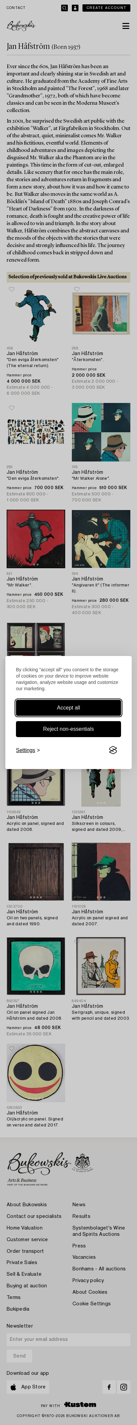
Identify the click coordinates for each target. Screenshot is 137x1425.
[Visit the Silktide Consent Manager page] (113, 750)
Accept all (68, 708)
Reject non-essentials (68, 729)
